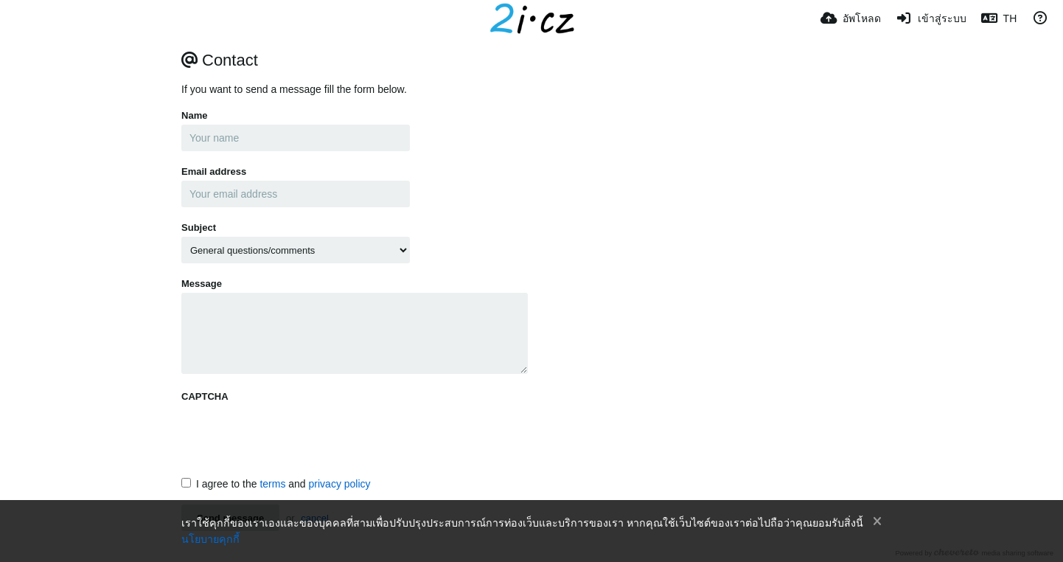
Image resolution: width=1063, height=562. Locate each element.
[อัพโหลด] (850, 18)
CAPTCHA (205, 396)
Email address (213, 171)
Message (201, 283)
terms (272, 484)
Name (194, 115)
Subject (198, 227)
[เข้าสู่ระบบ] (931, 18)
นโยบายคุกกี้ (210, 539)
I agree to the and (276, 484)
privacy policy (340, 484)
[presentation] (293, 434)
